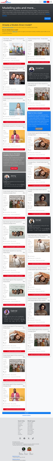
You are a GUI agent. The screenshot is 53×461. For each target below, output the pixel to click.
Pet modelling (30, 434)
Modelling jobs (20, 425)
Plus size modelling (31, 431)
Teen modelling (30, 425)
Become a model (20, 422)
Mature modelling (30, 433)
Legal (19, 431)
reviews (31, 1)
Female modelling (30, 422)
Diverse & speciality (31, 429)
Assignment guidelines (26, 415)
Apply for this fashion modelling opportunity (14, 275)
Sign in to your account (7, 27)
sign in (41, 1)
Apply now (14, 31)
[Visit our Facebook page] (24, 438)
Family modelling (30, 430)
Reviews (19, 426)
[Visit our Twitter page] (29, 438)
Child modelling (30, 426)
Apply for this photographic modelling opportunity (14, 94)
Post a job (47, 18)
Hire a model (39, 129)
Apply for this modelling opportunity (14, 63)
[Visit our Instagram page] (20, 438)
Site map (19, 433)
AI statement (20, 434)
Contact (19, 430)
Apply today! (14, 168)
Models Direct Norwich (16, 459)
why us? (36, 1)
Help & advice (20, 429)
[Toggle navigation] (51, 2)
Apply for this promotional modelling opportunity (14, 121)
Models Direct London (16, 456)
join (48, 1)
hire (45, 1)
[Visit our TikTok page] (33, 438)
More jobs (26, 412)
